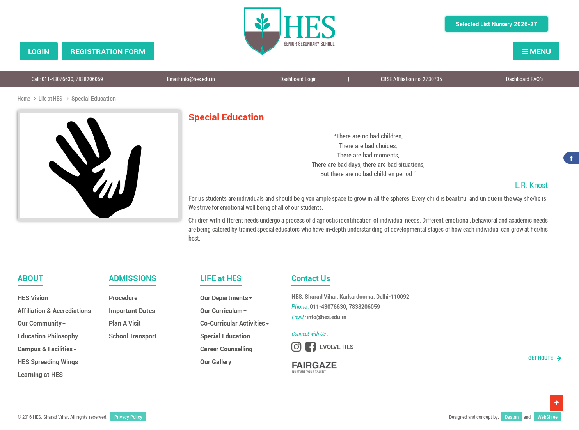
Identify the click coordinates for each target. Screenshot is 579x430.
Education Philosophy (48, 336)
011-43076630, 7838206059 (335, 306)
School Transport (133, 336)
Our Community (42, 323)
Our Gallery (215, 361)
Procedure (123, 298)
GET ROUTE (544, 358)
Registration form (108, 51)
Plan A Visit (125, 323)
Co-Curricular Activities (234, 323)
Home (24, 98)
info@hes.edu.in (198, 79)
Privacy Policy (128, 414)
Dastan (512, 414)
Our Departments (226, 298)
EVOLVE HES (337, 346)
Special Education (225, 336)
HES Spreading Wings (48, 361)
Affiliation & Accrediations (54, 310)
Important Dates (132, 310)
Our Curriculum (223, 310)
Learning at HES (40, 374)
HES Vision (33, 298)
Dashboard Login (298, 79)
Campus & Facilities (47, 349)
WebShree (548, 414)
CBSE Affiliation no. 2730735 (411, 79)
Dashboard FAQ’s (525, 79)
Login (38, 51)
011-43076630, (59, 79)
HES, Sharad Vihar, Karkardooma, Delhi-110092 (350, 296)
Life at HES (48, 98)
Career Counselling (226, 349)
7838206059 (89, 79)
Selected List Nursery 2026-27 (496, 24)
